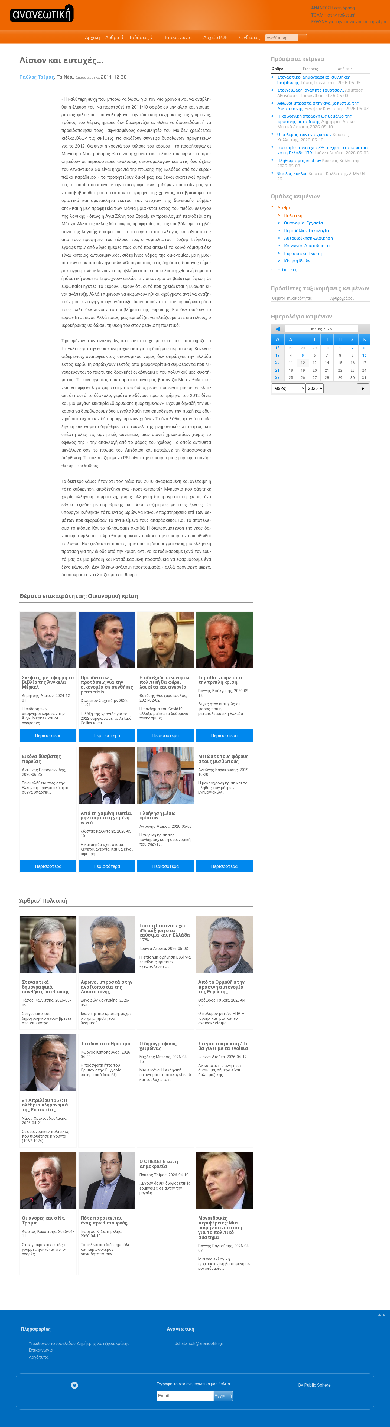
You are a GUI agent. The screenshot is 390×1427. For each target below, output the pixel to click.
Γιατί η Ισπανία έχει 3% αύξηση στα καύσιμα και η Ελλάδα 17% (164, 933)
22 (277, 377)
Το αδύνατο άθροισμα (106, 1043)
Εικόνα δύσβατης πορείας (41, 759)
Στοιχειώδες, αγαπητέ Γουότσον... (320, 92)
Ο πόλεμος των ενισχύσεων (313, 137)
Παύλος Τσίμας (37, 77)
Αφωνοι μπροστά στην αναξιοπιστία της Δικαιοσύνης (106, 986)
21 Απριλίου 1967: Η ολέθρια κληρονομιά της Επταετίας (45, 1104)
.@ (199, 1343)
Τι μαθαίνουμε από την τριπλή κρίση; (220, 680)
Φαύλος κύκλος (322, 176)
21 (277, 370)
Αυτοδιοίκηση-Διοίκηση (308, 238)
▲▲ (381, 1314)
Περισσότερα (48, 735)
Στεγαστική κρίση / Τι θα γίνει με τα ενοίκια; (223, 1046)
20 (277, 362)
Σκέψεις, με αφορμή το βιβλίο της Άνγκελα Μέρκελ (48, 682)
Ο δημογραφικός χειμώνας (158, 1046)
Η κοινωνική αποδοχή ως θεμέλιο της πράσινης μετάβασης (317, 121)
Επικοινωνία (175, 37)
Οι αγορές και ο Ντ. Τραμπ (43, 1220)
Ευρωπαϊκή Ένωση (303, 253)
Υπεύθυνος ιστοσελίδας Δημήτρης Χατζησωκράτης (79, 1343)
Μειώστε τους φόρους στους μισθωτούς (223, 759)
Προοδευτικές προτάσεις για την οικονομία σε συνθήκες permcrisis (107, 685)
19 (277, 355)
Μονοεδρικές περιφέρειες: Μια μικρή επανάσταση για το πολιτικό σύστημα (220, 1227)
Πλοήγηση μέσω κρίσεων (157, 815)
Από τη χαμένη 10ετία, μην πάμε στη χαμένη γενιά (106, 817)
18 (277, 348)
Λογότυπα (38, 1357)
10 (364, 355)
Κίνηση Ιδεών (297, 260)
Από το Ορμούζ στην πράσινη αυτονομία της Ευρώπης (221, 986)
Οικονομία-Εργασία (303, 223)
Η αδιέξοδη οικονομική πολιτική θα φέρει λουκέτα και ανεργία (165, 682)
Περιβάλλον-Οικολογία (306, 230)
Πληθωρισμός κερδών (319, 163)
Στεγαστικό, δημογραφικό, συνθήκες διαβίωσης (45, 986)
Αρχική (92, 37)
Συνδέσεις (246, 37)
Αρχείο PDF (212, 37)
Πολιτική (293, 215)
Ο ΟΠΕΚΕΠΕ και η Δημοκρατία (158, 1164)
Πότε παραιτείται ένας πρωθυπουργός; (104, 1220)
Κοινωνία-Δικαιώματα (307, 245)
